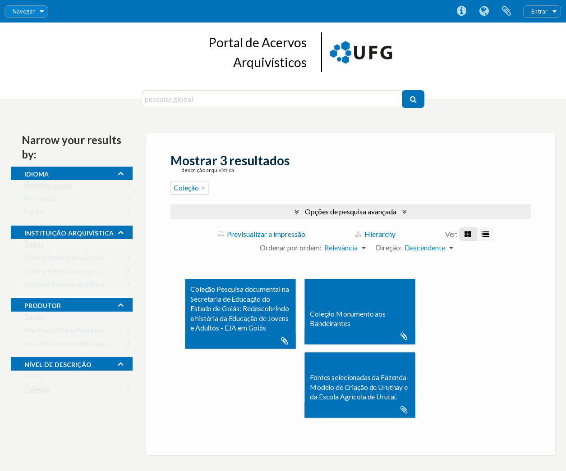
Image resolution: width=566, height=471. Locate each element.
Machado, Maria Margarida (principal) (83, 331)
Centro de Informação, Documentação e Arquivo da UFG (111, 259)
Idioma (484, 11)
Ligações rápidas (461, 11)
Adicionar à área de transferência (284, 340)
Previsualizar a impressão (261, 234)
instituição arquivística (69, 231)
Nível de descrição (58, 363)
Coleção (37, 390)
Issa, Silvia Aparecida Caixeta (69, 345)
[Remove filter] (203, 188)
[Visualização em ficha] (468, 234)
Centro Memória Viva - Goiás (69, 272)
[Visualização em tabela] (485, 234)
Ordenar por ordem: (291, 247)
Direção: (389, 247)
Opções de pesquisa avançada (351, 211)
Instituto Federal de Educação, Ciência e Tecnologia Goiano (115, 286)
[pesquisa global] (273, 99)
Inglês (33, 213)
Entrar (539, 11)
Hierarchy (375, 234)
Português (40, 200)
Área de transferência (506, 11)
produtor (42, 304)
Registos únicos (48, 186)
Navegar (24, 11)
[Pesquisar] (413, 99)
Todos (34, 245)
